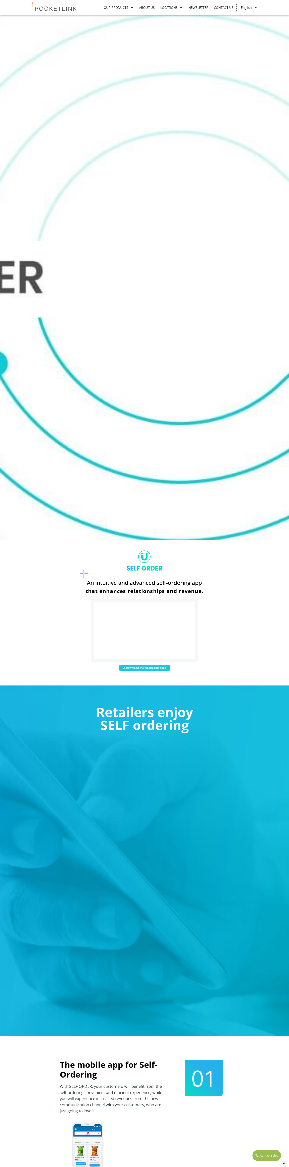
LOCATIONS (171, 7)
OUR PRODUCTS (118, 7)
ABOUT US (147, 7)
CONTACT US (223, 7)
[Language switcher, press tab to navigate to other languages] (249, 7)
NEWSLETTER (198, 7)
